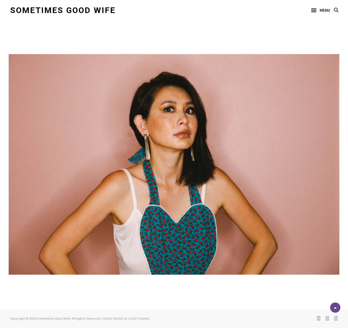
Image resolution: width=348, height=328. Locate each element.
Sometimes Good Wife (63, 10)
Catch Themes (139, 318)
